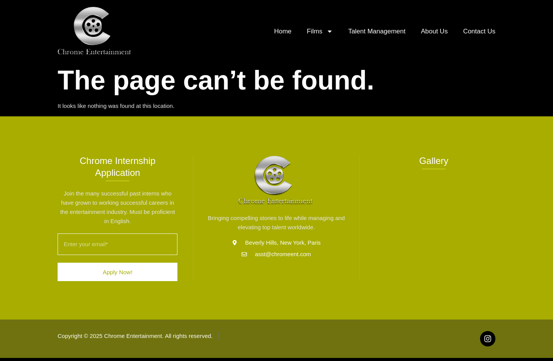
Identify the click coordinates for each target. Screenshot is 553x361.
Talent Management (377, 31)
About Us (434, 31)
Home (282, 31)
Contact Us (479, 31)
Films (320, 31)
